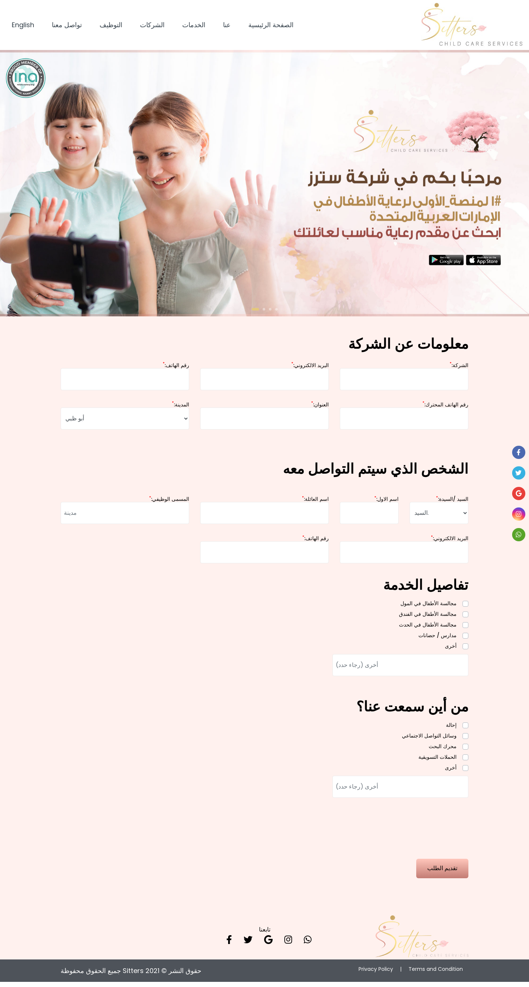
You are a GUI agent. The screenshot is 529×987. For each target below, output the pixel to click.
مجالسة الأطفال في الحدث (428, 628)
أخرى (451, 649)
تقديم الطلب (442, 872)
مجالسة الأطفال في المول (428, 606)
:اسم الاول (386, 502)
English (23, 26)
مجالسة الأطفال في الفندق (428, 617)
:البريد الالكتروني (310, 368)
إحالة (451, 728)
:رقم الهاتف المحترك (445, 407)
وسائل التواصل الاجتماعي (429, 739)
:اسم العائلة (315, 502)
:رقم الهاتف (176, 368)
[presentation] (116, 895)
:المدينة (180, 407)
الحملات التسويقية (437, 760)
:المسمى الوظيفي (169, 502)
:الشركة (459, 368)
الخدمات (193, 26)
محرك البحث (443, 749)
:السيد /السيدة (452, 502)
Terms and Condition (436, 974)
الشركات (152, 26)
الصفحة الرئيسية (271, 26)
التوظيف (111, 26)
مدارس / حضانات (437, 638)
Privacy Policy (376, 974)
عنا (227, 26)
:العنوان (320, 407)
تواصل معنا (67, 26)
